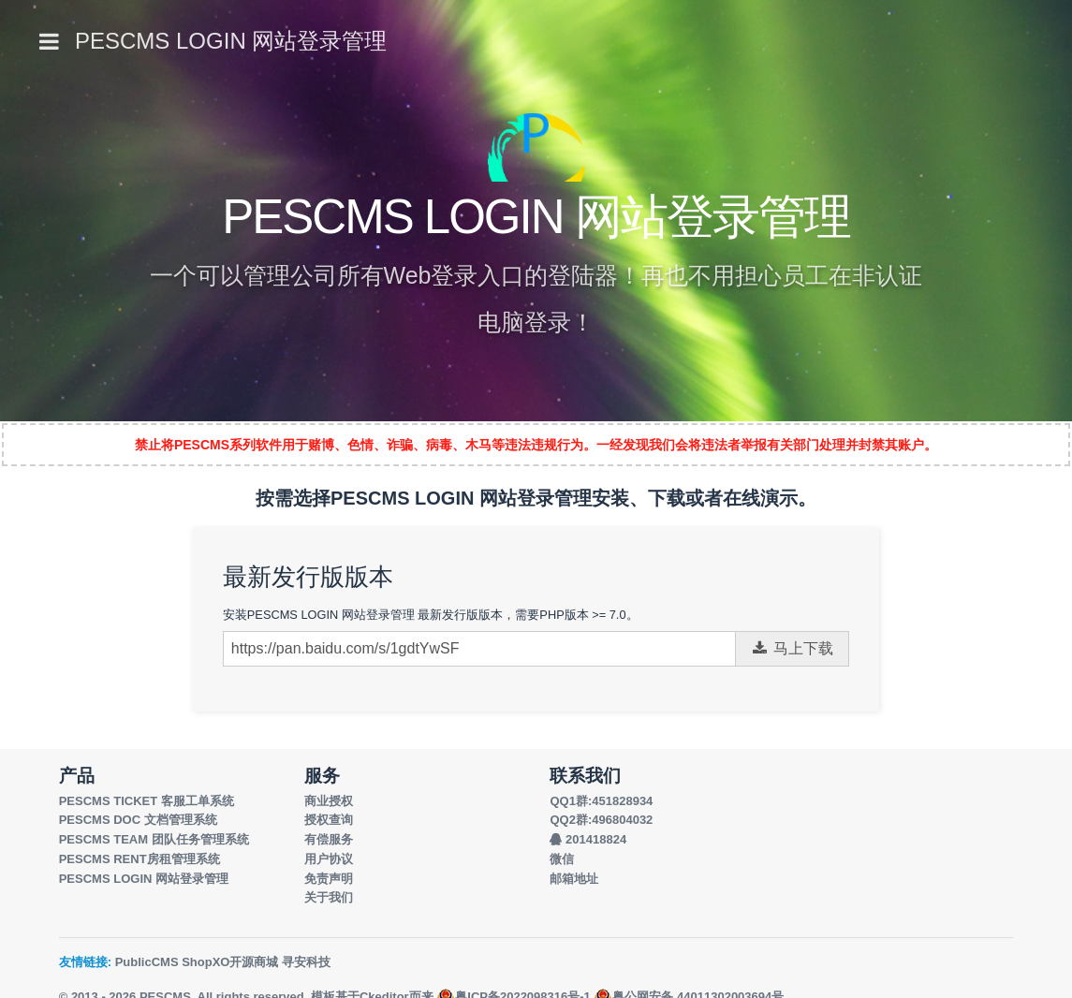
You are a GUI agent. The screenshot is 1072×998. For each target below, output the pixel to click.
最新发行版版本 (308, 577)
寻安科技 (306, 962)
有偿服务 (328, 839)
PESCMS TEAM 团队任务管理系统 (154, 839)
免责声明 (328, 879)
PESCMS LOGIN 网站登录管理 (231, 40)
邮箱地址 (574, 879)
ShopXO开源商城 (230, 962)
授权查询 (328, 820)
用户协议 (328, 859)
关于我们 (328, 897)
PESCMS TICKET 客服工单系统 (146, 801)
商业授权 (328, 801)
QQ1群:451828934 (601, 801)
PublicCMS (147, 962)
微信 (562, 859)
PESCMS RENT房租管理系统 (139, 859)
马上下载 (792, 649)
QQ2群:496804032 (601, 820)
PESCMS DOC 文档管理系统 (138, 820)
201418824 (588, 839)
